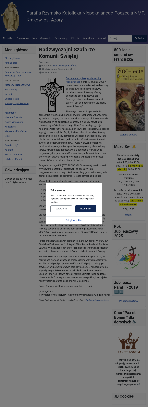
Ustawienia (61, 208)
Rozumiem (85, 208)
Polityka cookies (74, 220)
